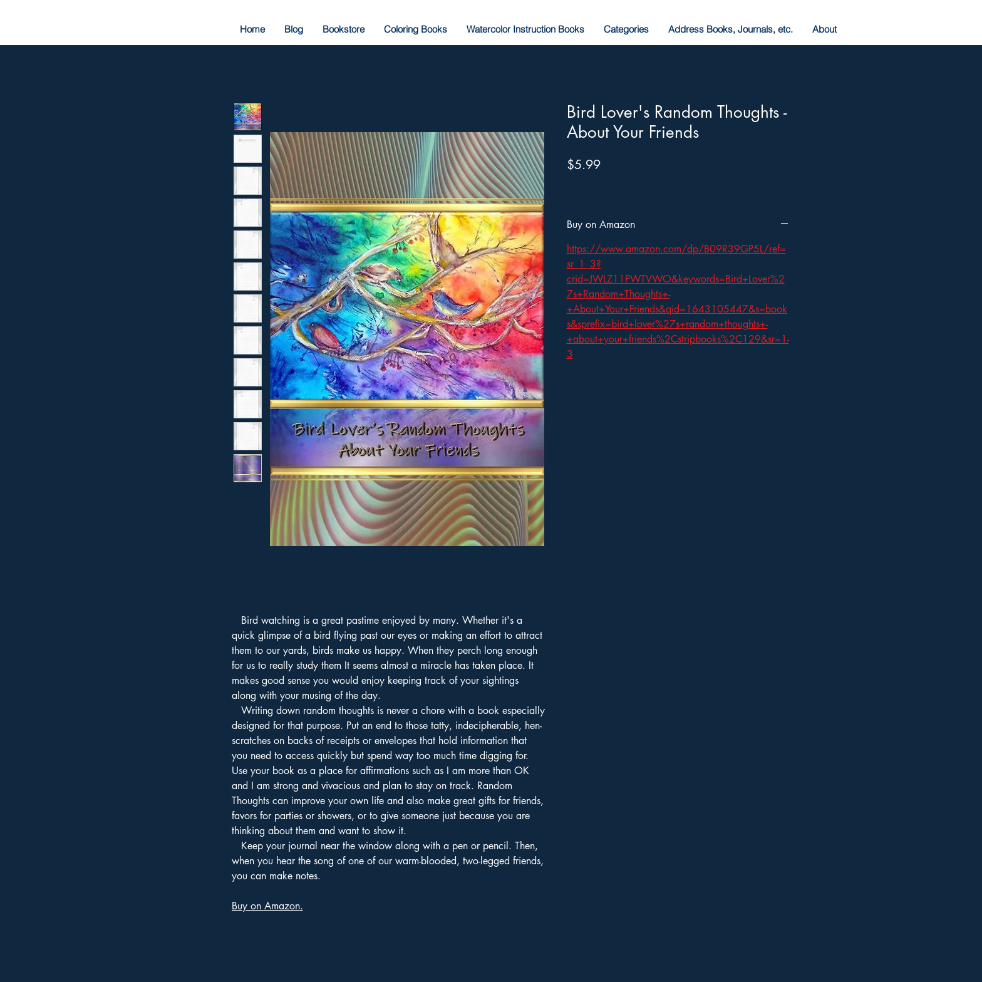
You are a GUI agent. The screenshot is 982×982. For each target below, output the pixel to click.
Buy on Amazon (266, 905)
